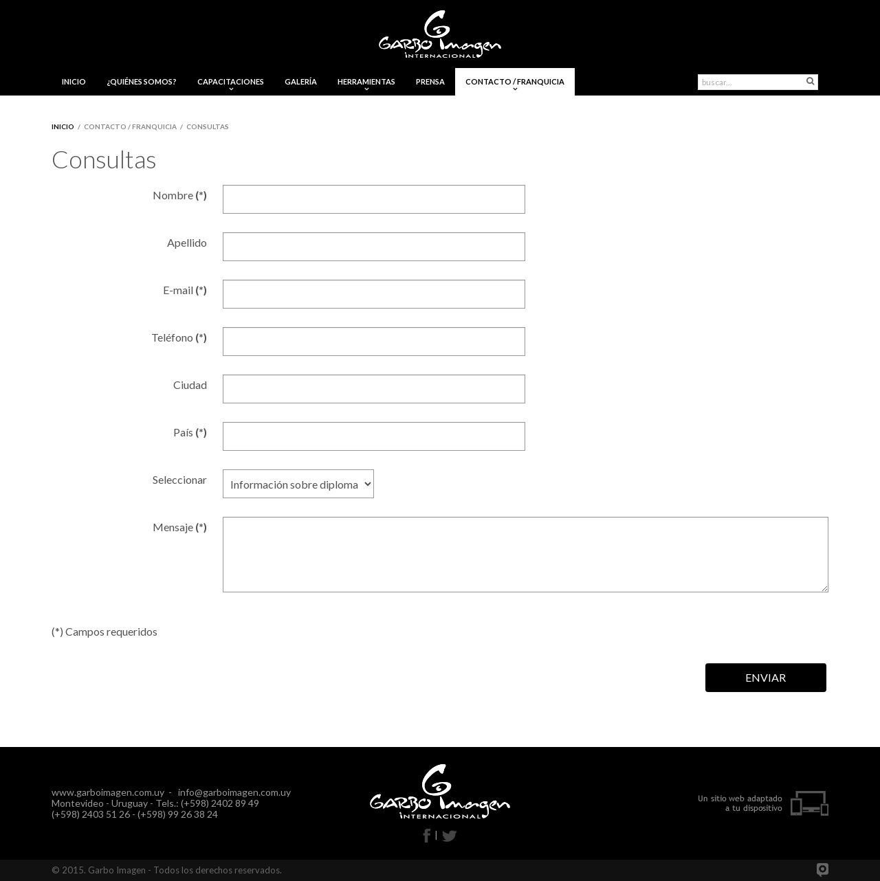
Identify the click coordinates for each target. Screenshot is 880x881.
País (190, 431)
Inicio (63, 126)
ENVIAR (765, 677)
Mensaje (180, 526)
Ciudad (190, 384)
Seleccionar (180, 479)
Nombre (180, 194)
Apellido (187, 242)
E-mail (185, 289)
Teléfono (179, 337)
